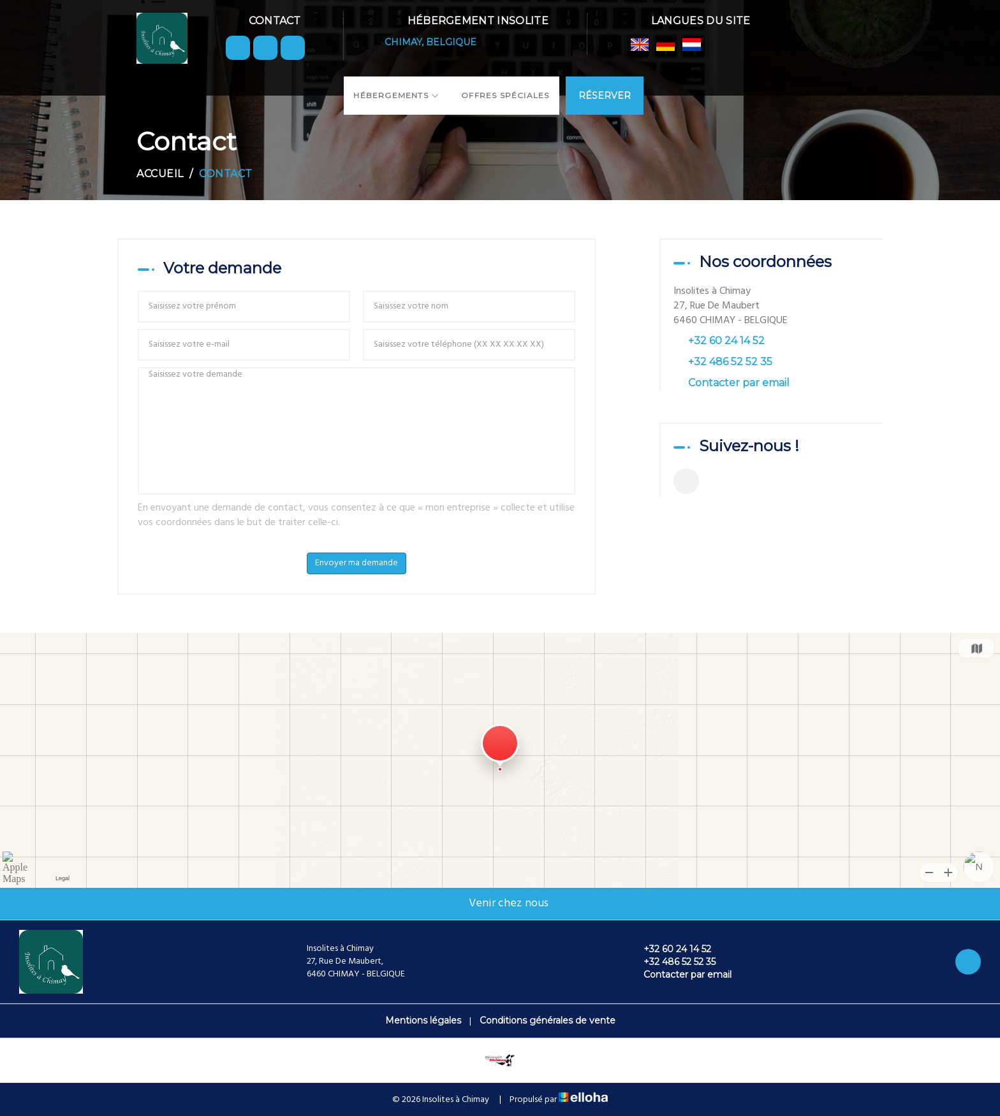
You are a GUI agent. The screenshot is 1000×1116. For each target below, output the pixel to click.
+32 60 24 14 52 (670, 949)
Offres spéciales (505, 95)
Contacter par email (739, 383)
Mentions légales (423, 1020)
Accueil (160, 174)
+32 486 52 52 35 (672, 961)
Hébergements (396, 95)
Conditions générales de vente (547, 1020)
